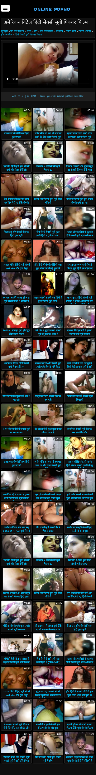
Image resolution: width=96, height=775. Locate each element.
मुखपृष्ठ (4, 31)
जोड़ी (29, 31)
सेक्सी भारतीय (85, 31)
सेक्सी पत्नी (71, 31)
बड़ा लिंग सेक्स (46, 31)
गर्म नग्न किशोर (17, 31)
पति (35, 31)
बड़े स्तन (59, 31)
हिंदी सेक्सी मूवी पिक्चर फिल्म (28, 34)
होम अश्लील (6, 34)
